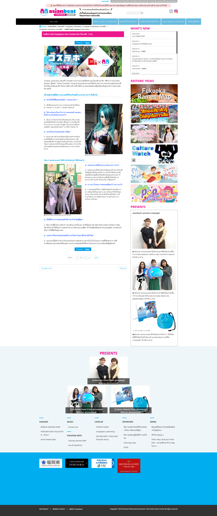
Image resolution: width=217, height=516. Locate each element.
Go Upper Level (46, 268)
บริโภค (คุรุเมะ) (157, 435)
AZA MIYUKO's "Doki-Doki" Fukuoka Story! (107, 438)
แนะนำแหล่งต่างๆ (75, 445)
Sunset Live (73, 427)
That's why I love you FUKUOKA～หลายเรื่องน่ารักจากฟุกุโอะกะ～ (163, 442)
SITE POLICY (43, 509)
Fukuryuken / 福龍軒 (139, 68)
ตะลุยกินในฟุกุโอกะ (97, 21)
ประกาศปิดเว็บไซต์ (138, 36)
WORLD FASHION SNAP (50, 427)
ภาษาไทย (151, 1)
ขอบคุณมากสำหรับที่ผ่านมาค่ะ (142, 44)
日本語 (114, 1)
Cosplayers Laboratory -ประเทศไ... (95, 26)
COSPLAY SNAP (102, 427)
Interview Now (130, 442)
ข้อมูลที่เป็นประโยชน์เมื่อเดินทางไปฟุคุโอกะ (163, 428)
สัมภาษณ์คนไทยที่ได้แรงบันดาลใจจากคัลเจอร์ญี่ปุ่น (135, 428)
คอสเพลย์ (61, 26)
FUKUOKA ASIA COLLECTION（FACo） (52, 433)
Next (87, 43)
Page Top (123, 268)
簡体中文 (127, 1)
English (143, 1)
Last (96, 257)
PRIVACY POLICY (59, 509)
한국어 (120, 1)
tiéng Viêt (160, 1)
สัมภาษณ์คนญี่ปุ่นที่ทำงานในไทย (135, 436)
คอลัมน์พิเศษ (168, 21)
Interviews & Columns (146, 21)
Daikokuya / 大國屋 (139, 51)
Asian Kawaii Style (48, 439)
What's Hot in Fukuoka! (72, 21)
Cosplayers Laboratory (73, 26)
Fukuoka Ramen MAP (77, 440)
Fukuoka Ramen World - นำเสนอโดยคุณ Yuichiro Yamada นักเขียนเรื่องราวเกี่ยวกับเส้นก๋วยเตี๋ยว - (152, 60)
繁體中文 (135, 1)
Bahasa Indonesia (171, 1)
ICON (126, 447)
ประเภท (48, 21)
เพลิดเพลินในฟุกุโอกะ (120, 21)
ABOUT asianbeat (75, 509)
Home (44, 26)
